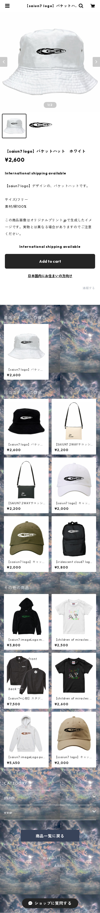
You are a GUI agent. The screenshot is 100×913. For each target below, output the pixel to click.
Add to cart (50, 261)
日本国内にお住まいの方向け (50, 276)
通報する (89, 288)
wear (8, 812)
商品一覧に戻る (50, 835)
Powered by (50, 866)
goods (9, 797)
